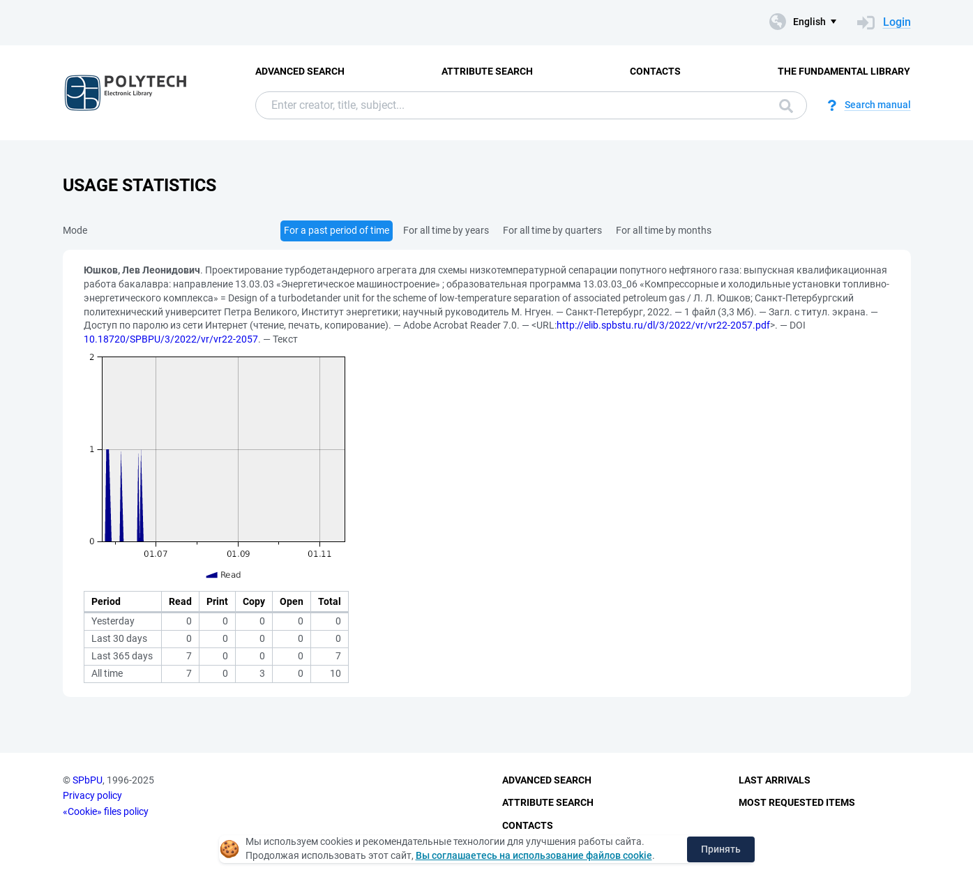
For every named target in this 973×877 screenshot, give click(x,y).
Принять (721, 849)
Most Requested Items (797, 802)
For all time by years (446, 230)
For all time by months (663, 230)
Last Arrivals (774, 780)
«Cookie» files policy (106, 811)
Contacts (655, 71)
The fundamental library (844, 71)
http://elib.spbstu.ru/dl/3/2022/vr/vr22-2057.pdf (663, 325)
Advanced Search (300, 71)
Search (786, 106)
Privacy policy (92, 795)
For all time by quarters (552, 230)
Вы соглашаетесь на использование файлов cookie (534, 855)
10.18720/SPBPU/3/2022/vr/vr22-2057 (171, 339)
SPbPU (88, 780)
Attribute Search (487, 71)
